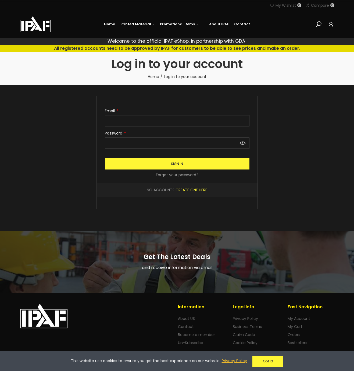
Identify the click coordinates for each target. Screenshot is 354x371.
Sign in (177, 163)
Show (242, 143)
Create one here (191, 190)
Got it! (268, 361)
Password (114, 133)
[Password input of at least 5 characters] (177, 143)
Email (110, 111)
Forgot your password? (177, 175)
